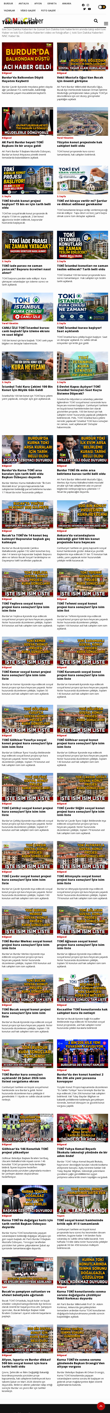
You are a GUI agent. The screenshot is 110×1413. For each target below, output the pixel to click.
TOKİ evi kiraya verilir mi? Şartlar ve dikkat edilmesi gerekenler (82, 202)
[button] (105, 25)
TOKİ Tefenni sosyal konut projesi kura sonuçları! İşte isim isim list (81, 607)
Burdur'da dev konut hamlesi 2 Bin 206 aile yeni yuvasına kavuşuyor (80, 1078)
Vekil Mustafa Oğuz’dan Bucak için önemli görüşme (80, 79)
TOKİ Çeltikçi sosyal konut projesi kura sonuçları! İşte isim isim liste (27, 811)
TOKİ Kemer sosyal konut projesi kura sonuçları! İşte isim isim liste (26, 675)
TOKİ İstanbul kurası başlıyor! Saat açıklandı (79, 329)
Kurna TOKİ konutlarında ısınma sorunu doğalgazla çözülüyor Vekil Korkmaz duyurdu (81, 1295)
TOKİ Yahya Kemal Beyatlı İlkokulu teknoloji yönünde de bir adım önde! (82, 1152)
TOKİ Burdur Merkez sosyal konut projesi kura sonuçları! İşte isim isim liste (27, 945)
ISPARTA (52, 3)
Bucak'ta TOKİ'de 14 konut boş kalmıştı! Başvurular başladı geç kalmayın (26, 539)
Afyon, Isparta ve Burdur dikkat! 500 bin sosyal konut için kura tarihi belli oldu (26, 1363)
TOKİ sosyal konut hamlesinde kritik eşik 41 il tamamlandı (80, 1222)
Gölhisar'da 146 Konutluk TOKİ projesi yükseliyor (25, 1150)
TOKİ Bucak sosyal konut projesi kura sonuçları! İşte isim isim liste (26, 1013)
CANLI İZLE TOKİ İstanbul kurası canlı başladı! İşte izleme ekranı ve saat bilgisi (26, 331)
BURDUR (8, 3)
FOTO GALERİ (48, 10)
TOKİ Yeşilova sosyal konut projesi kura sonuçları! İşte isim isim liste (25, 607)
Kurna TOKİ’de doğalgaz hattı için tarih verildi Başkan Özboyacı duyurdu (27, 1224)
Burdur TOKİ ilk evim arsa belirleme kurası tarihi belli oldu (81, 472)
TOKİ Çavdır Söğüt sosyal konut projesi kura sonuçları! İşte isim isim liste (81, 811)
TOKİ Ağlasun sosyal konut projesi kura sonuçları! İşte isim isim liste (81, 945)
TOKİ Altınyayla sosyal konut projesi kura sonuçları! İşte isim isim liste (81, 880)
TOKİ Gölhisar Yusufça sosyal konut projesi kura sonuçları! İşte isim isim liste (27, 743)
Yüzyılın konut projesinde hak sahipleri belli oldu (79, 144)
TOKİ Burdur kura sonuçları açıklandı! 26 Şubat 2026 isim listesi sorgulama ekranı (24, 1078)
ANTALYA (24, 3)
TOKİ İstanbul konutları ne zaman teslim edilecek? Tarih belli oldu (82, 267)
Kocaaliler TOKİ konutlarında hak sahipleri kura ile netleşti (82, 1011)
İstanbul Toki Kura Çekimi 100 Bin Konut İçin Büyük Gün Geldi (27, 388)
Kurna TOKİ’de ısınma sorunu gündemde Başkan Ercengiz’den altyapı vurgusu (81, 1363)
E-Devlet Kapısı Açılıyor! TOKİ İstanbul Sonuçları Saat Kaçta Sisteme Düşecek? (79, 390)
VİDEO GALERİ (28, 10)
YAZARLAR (9, 10)
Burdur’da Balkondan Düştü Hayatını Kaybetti (22, 79)
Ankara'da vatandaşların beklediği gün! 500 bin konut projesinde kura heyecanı (78, 539)
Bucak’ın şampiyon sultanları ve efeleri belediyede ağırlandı (26, 1293)
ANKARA (66, 3)
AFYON (38, 3)
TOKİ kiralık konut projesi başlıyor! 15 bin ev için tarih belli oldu (26, 204)
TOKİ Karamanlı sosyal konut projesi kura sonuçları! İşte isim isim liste (81, 675)
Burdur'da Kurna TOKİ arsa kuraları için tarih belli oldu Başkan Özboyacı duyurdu (23, 474)
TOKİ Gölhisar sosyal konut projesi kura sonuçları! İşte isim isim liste (81, 743)
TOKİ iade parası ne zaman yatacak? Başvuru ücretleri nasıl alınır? (26, 269)
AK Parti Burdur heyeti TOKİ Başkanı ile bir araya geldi (22, 144)
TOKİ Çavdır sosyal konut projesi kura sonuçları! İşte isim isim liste (26, 880)
